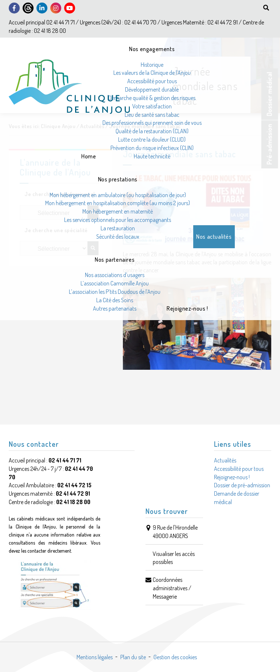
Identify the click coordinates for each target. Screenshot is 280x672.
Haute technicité (152, 156)
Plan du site (133, 657)
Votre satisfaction (152, 106)
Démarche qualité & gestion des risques (151, 97)
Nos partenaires (115, 259)
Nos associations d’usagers (114, 275)
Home (88, 156)
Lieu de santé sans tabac (152, 114)
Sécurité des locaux (117, 236)
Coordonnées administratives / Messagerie (172, 588)
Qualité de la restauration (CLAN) (152, 131)
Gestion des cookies (175, 657)
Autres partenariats (114, 308)
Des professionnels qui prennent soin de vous (152, 122)
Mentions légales (95, 657)
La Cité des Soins (114, 300)
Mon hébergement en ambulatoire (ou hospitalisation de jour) (118, 195)
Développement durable (152, 89)
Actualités (225, 460)
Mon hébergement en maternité (117, 211)
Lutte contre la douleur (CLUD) (152, 139)
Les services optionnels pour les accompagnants (117, 219)
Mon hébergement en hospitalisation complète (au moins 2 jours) (117, 203)
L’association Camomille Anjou (115, 283)
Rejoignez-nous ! (187, 308)
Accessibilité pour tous (152, 81)
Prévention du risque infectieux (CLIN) (152, 147)
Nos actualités (214, 236)
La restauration (118, 228)
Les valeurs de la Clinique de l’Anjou (152, 72)
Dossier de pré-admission (242, 485)
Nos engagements (152, 49)
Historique (152, 64)
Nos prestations (117, 179)
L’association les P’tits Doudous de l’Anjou (114, 291)
